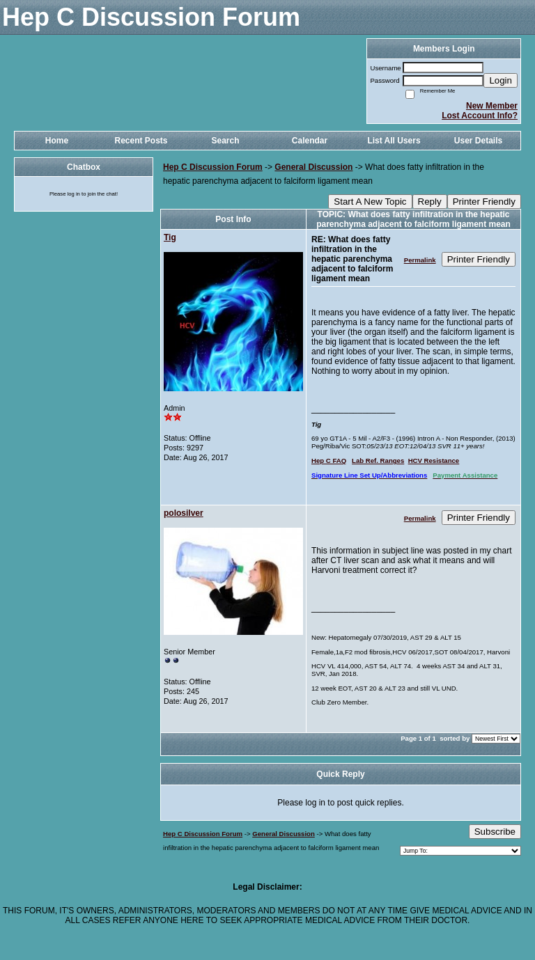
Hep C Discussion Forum (213, 167)
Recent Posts (140, 140)
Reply (430, 201)
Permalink (420, 260)
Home (56, 140)
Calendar (309, 140)
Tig (170, 237)
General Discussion (313, 167)
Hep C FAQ (328, 460)
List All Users (393, 140)
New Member (492, 106)
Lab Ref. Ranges (378, 460)
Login (500, 80)
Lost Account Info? (480, 115)
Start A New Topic (370, 201)
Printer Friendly (484, 201)
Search (225, 140)
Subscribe (494, 831)
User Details (478, 140)
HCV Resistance (434, 460)
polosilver (183, 513)
